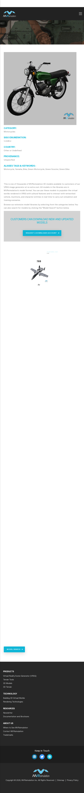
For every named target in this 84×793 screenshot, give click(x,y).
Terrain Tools (8, 680)
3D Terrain (7, 687)
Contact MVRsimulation (13, 731)
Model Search (13, 649)
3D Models (7, 683)
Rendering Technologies (13, 702)
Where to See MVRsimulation (15, 728)
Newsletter (7, 713)
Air (39, 285)
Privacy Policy (72, 780)
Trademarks (8, 735)
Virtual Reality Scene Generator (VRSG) (19, 676)
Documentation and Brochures (16, 717)
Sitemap (60, 780)
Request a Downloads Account (41, 233)
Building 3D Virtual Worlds (14, 698)
